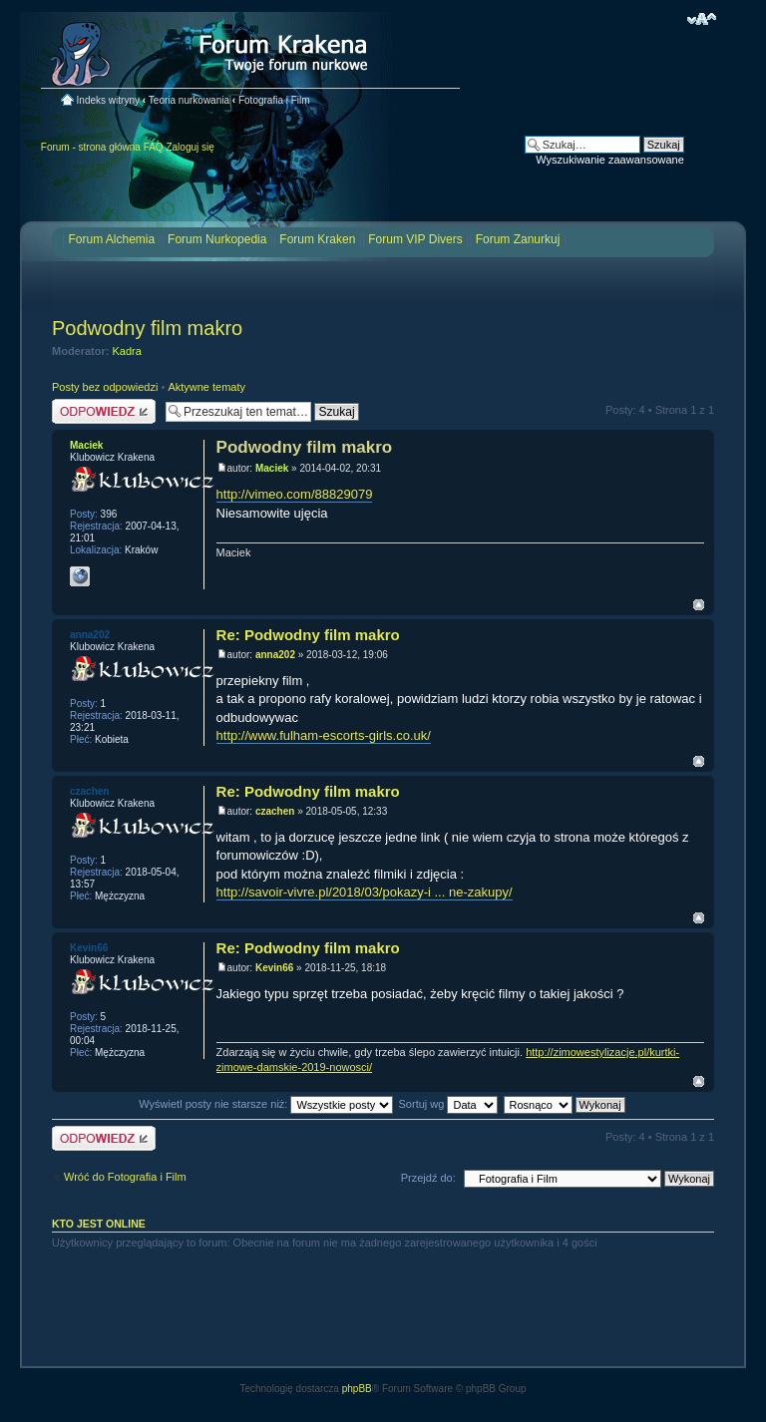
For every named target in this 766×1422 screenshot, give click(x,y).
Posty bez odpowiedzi (105, 387)
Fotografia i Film (274, 100)
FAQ (154, 147)
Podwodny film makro (147, 328)
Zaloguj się (189, 147)
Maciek (271, 468)
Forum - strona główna (91, 147)
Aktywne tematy (206, 387)
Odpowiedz (104, 411)
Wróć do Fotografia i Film (125, 1177)
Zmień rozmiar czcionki (701, 19)
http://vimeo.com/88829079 (294, 494)
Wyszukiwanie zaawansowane (609, 160)
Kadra (127, 351)
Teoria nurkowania (189, 100)
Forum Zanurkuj (518, 239)
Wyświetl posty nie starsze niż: (266, 1104)
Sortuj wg (449, 1104)
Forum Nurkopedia (217, 239)
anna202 (275, 654)
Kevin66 (274, 967)
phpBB (357, 1388)
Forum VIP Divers (415, 239)
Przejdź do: (428, 1178)
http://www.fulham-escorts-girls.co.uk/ (323, 735)
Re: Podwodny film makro (308, 634)
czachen (274, 811)
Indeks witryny (108, 100)
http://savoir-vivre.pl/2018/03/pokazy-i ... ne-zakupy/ (364, 892)
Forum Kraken (317, 239)
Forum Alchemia (111, 239)
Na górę (698, 604)
